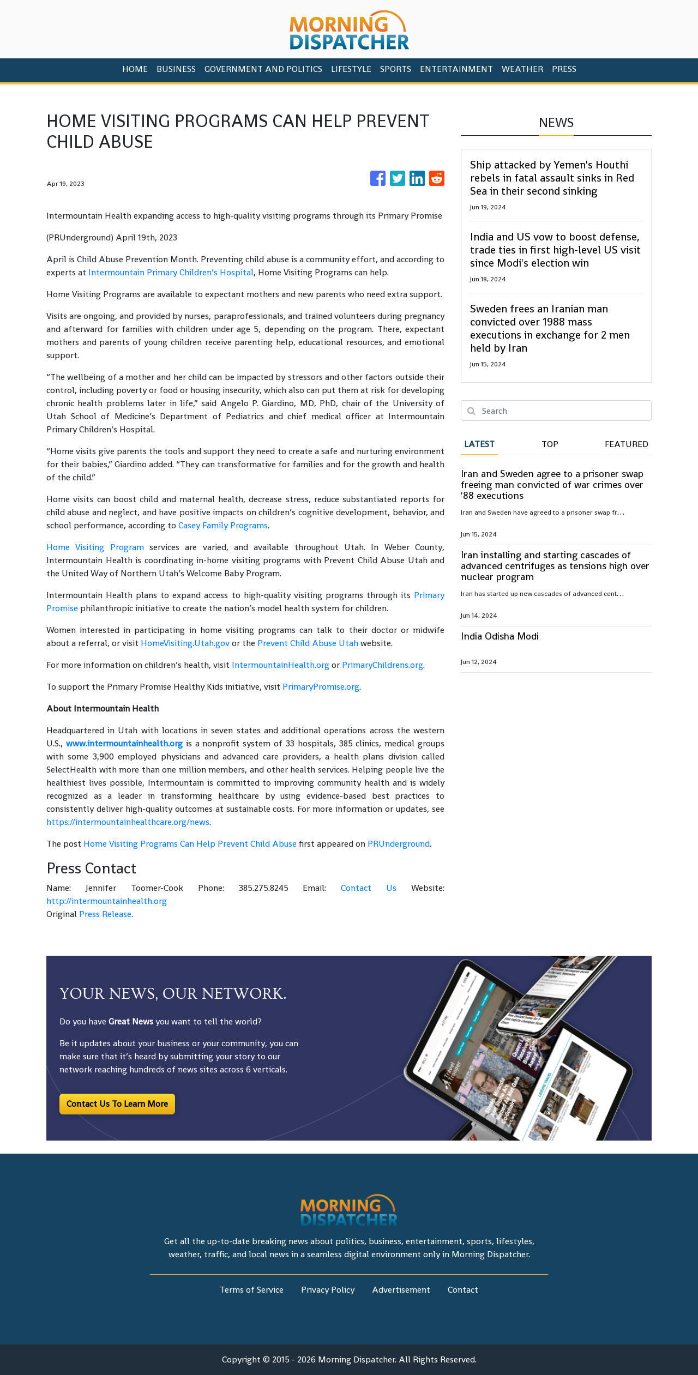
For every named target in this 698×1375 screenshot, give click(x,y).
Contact (463, 1289)
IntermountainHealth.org (280, 665)
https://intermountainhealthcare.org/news (127, 822)
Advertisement (401, 1289)
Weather (522, 69)
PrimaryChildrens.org (382, 665)
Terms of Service (252, 1289)
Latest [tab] (479, 444)
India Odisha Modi (500, 636)
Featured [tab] (626, 444)
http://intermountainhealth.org (106, 901)
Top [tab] (549, 444)
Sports (395, 69)
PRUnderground (399, 843)
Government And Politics (263, 69)
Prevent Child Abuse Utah (307, 643)
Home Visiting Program (95, 547)
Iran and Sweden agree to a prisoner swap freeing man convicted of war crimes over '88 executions (552, 484)
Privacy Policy (327, 1289)
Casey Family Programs (223, 525)
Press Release (105, 914)
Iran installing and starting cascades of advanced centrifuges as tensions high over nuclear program (555, 565)
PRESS (564, 69)
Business (176, 69)
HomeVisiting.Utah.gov (185, 643)
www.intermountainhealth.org (124, 743)
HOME (135, 69)
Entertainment (456, 69)
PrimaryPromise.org (320, 686)
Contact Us (368, 888)
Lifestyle (351, 69)
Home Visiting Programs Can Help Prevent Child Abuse (190, 843)
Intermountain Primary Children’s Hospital (171, 272)
